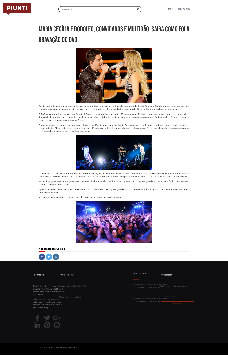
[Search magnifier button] (138, 9)
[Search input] (99, 9)
